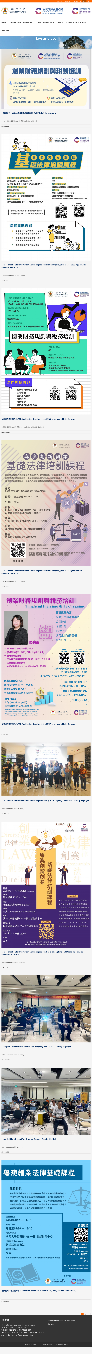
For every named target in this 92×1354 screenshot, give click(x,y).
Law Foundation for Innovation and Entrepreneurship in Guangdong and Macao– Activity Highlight (45, 800)
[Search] (12, 30)
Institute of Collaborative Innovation (61, 1320)
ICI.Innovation (11, 1327)
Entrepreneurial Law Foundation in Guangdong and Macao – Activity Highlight (36, 1047)
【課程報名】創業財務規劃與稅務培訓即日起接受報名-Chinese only (28, 113)
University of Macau (61, 1344)
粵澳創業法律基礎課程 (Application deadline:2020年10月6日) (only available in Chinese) (38, 1290)
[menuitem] (58, 1)
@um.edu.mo (21, 1327)
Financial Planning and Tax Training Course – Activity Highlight (29, 1139)
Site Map (50, 1324)
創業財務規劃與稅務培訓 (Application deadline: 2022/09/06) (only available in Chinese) (38, 419)
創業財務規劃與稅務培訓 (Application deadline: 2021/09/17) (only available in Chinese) (38, 724)
